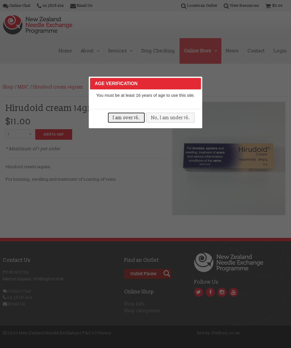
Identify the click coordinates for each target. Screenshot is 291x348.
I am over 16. (126, 118)
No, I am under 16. (170, 118)
